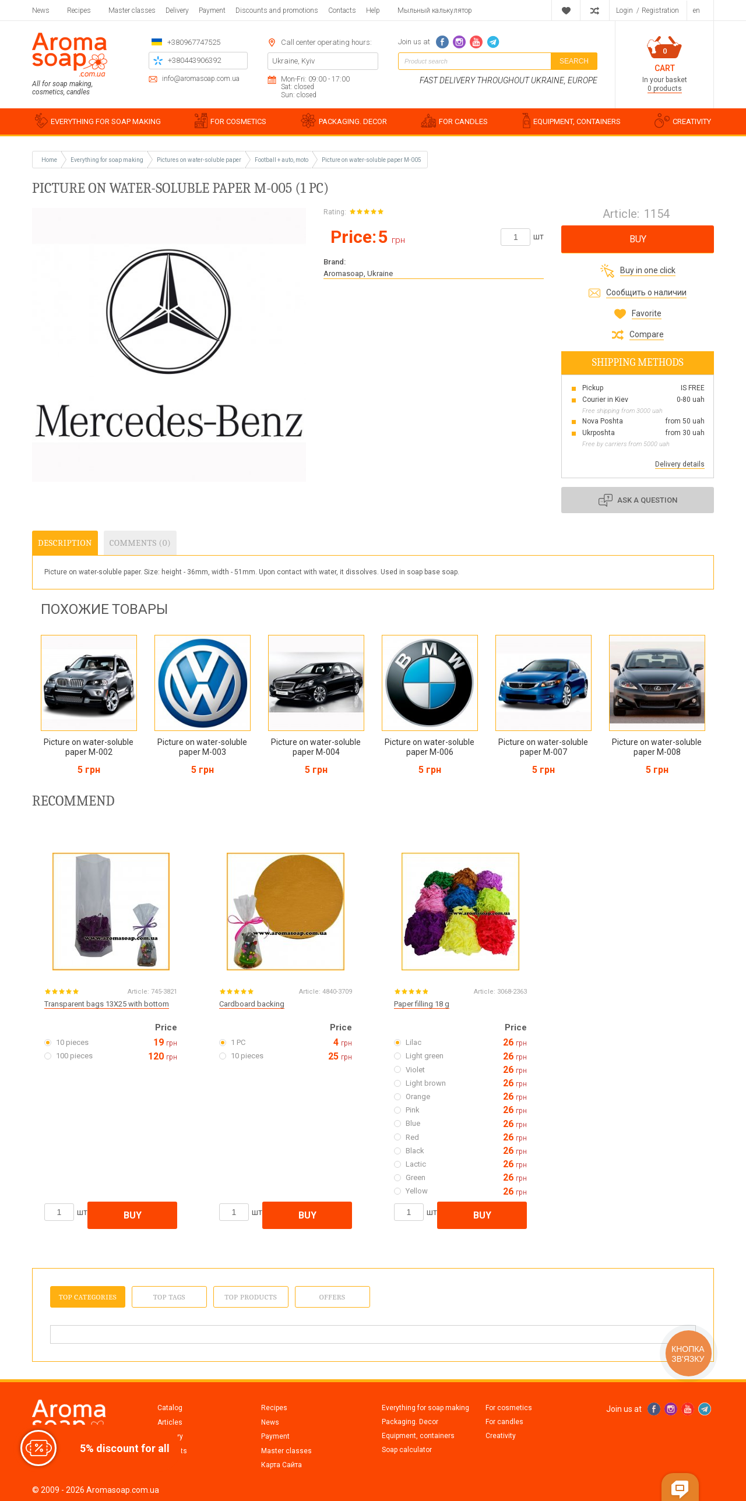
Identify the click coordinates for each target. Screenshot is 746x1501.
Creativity (500, 1436)
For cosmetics (508, 1408)
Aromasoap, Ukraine (358, 273)
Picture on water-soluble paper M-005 (371, 160)
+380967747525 (193, 42)
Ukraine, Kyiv (293, 60)
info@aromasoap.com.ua (201, 79)
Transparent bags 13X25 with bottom (106, 1004)
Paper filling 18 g (421, 1004)
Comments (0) (140, 543)
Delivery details (680, 464)
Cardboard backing (251, 1004)
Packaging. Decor (410, 1422)
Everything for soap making (425, 1408)
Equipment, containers (418, 1436)
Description (65, 543)
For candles (504, 1422)
